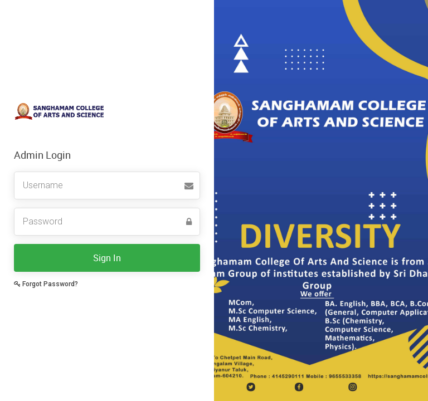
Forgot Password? (46, 284)
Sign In (107, 258)
